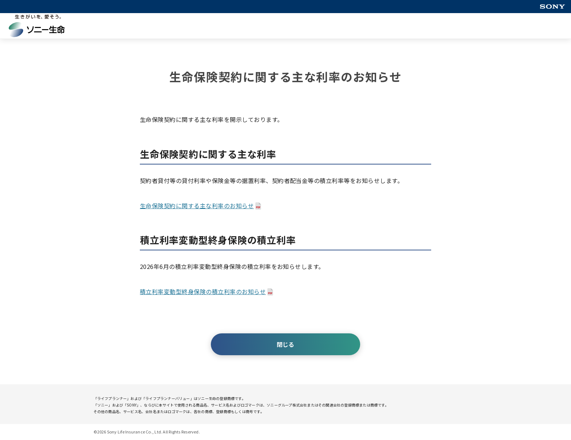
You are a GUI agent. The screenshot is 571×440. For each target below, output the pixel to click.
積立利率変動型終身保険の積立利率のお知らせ (203, 291)
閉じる (285, 344)
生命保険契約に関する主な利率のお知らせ (197, 205)
